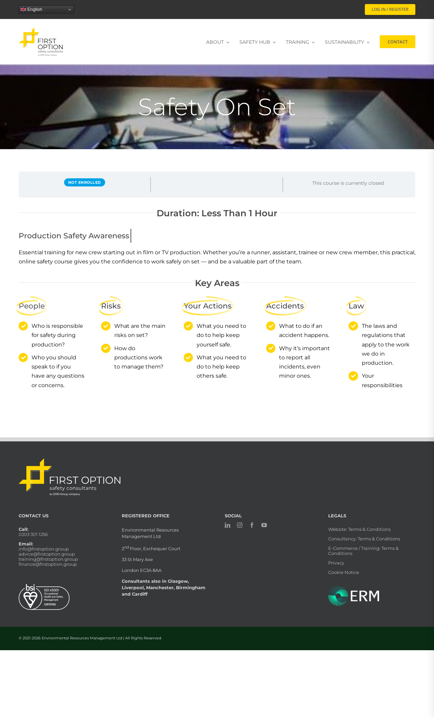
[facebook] (252, 525)
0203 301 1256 (33, 534)
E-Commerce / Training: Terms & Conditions (363, 550)
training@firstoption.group (48, 559)
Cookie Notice (343, 572)
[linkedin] (227, 525)
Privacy (336, 562)
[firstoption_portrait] (41, 30)
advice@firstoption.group (47, 554)
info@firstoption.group (44, 549)
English (31, 9)
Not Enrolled (84, 182)
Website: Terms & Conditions (359, 529)
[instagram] (239, 525)
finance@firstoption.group (48, 564)
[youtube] (264, 525)
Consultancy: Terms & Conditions (364, 538)
